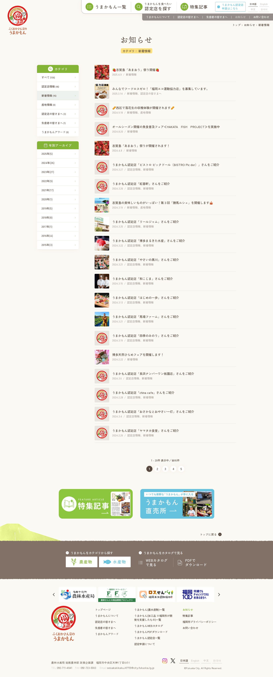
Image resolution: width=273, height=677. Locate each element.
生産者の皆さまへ (217, 17)
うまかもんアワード (55, 132)
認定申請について (144, 644)
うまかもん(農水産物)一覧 (149, 609)
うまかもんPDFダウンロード (151, 632)
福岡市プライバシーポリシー (199, 622)
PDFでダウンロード (196, 562)
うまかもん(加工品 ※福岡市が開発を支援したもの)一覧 (153, 618)
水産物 (115, 562)
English (264, 4)
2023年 (48, 172)
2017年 (47, 226)
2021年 (48, 190)
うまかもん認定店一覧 (147, 638)
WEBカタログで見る (157, 562)
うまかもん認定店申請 (232, 6)
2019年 (47, 208)
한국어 (264, 9)
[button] (54, 594)
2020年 (47, 199)
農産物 (81, 562)
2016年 (47, 236)
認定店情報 (50, 86)
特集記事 (188, 616)
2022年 (47, 181)
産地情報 (49, 105)
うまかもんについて (158, 17)
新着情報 (49, 95)
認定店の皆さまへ (188, 17)
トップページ (103, 609)
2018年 (47, 217)
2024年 (48, 163)
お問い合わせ (261, 17)
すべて (48, 77)
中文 (253, 9)
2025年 (47, 154)
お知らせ (240, 17)
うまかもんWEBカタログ (148, 626)
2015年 (47, 245)
